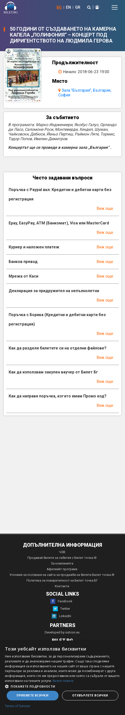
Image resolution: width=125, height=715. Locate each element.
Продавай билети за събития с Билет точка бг (62, 557)
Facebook (61, 601)
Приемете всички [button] (32, 695)
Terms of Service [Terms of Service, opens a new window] (17, 706)
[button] (62, 686)
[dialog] (62, 678)
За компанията (62, 563)
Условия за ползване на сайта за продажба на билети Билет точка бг (62, 574)
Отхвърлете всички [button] (90, 695)
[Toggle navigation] (114, 7)
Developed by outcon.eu (62, 632)
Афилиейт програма (62, 569)
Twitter (61, 608)
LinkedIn (61, 616)
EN (68, 7)
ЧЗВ (62, 552)
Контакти (62, 586)
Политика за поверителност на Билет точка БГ (62, 580)
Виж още (105, 208)
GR (77, 7)
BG (59, 7)
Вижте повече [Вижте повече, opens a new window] (63, 681)
